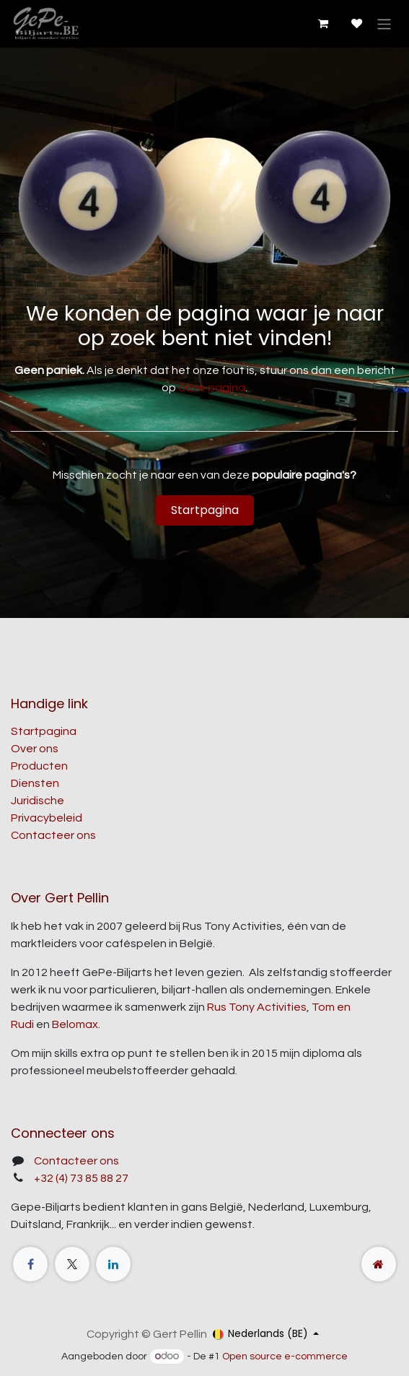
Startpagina (205, 510)
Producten (39, 766)
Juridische (37, 800)
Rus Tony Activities (257, 1007)
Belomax (75, 1024)
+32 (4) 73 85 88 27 (81, 1178)
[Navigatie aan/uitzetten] (384, 23)
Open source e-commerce (285, 1356)
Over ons (34, 748)
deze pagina (211, 387)
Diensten (35, 783)
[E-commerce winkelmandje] (322, 24)
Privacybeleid (46, 818)
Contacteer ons (53, 835)
